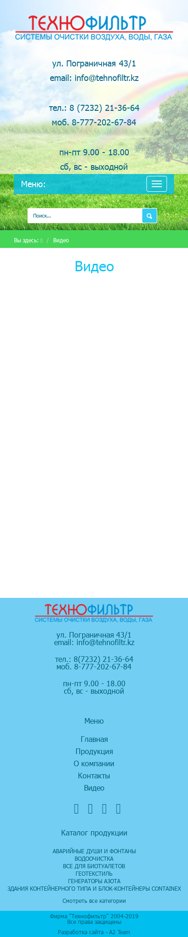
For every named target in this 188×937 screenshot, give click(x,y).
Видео (94, 787)
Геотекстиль (94, 873)
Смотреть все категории (94, 900)
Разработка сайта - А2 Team (94, 932)
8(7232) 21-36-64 (103, 659)
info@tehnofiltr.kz (105, 642)
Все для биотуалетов (94, 866)
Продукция (94, 751)
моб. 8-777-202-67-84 (94, 121)
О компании (94, 763)
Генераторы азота (94, 881)
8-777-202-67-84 (103, 666)
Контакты (94, 775)
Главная (94, 739)
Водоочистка (94, 858)
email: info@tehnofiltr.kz (94, 77)
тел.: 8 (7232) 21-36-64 (94, 107)
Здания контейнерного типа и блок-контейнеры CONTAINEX (94, 888)
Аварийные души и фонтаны (94, 851)
